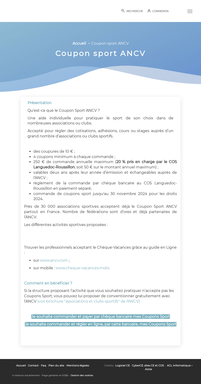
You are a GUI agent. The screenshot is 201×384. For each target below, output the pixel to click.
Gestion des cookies (82, 375)
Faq (43, 365)
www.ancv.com (54, 260)
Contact (33, 365)
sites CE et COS (154, 365)
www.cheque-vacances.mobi (82, 268)
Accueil (79, 43)
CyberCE (137, 365)
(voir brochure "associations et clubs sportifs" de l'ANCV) (88, 301)
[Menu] (190, 11)
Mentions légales (77, 365)
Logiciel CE (122, 365)
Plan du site (56, 365)
